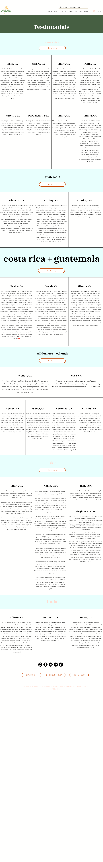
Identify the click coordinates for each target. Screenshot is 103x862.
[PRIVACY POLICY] (55, 675)
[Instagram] (40, 665)
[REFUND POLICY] (79, 675)
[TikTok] (61, 665)
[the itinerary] (52, 48)
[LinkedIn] (51, 665)
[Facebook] (45, 665)
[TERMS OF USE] (31, 675)
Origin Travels (33, 686)
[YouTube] (56, 665)
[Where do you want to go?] (73, 7)
